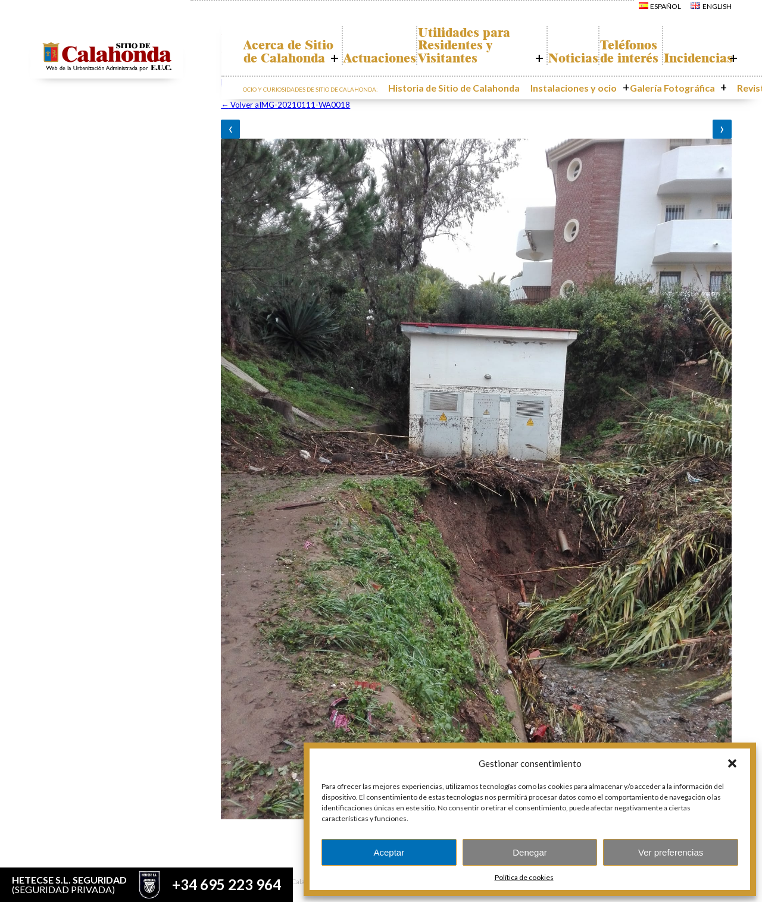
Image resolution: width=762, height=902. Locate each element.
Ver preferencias (670, 852)
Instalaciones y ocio (572, 98)
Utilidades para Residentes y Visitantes (470, 51)
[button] (732, 763)
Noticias (551, 70)
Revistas (720, 98)
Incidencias (693, 70)
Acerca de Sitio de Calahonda (298, 58)
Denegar (530, 852)
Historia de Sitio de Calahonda (472, 98)
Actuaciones (386, 70)
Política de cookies (524, 877)
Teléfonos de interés (617, 58)
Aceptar (388, 852)
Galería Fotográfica (655, 98)
